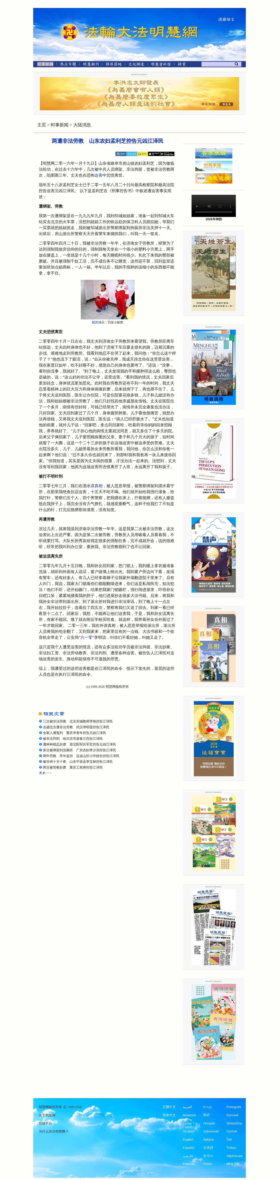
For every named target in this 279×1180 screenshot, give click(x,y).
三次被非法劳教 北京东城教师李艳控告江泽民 (78, 721)
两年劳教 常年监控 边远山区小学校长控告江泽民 (81, 756)
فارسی (188, 1156)
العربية (187, 1107)
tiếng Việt (233, 1164)
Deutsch (189, 1131)
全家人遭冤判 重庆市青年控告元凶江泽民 (74, 733)
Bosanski (189, 1115)
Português (233, 1107)
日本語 (208, 1147)
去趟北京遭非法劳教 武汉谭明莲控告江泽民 (76, 727)
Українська (234, 1156)
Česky (187, 1123)
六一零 (86, 637)
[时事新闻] (43, 65)
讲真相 (97, 486)
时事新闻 (59, 124)
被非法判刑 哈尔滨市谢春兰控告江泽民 (73, 738)
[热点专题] (68, 65)
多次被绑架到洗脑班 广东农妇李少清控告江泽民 (79, 750)
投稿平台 (45, 1123)
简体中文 (169, 1115)
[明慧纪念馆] (161, 65)
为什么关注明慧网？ (54, 1131)
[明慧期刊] (91, 65)
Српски (231, 1131)
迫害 (99, 175)
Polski (207, 1164)
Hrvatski (209, 1123)
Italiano (208, 1139)
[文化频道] (136, 65)
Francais (189, 1164)
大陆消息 (82, 124)
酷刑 (95, 322)
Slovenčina (234, 1123)
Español (188, 1147)
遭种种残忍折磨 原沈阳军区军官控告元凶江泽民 (79, 744)
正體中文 (169, 1107)
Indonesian (211, 1131)
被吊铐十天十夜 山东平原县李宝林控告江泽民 (78, 761)
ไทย (229, 1139)
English (188, 1139)
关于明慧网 (47, 1115)
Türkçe (231, 1147)
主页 (41, 124)
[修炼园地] (113, 65)
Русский (232, 1115)
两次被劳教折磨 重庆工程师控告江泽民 (73, 767)
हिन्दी (206, 1115)
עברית (207, 1107)
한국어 (208, 1156)
